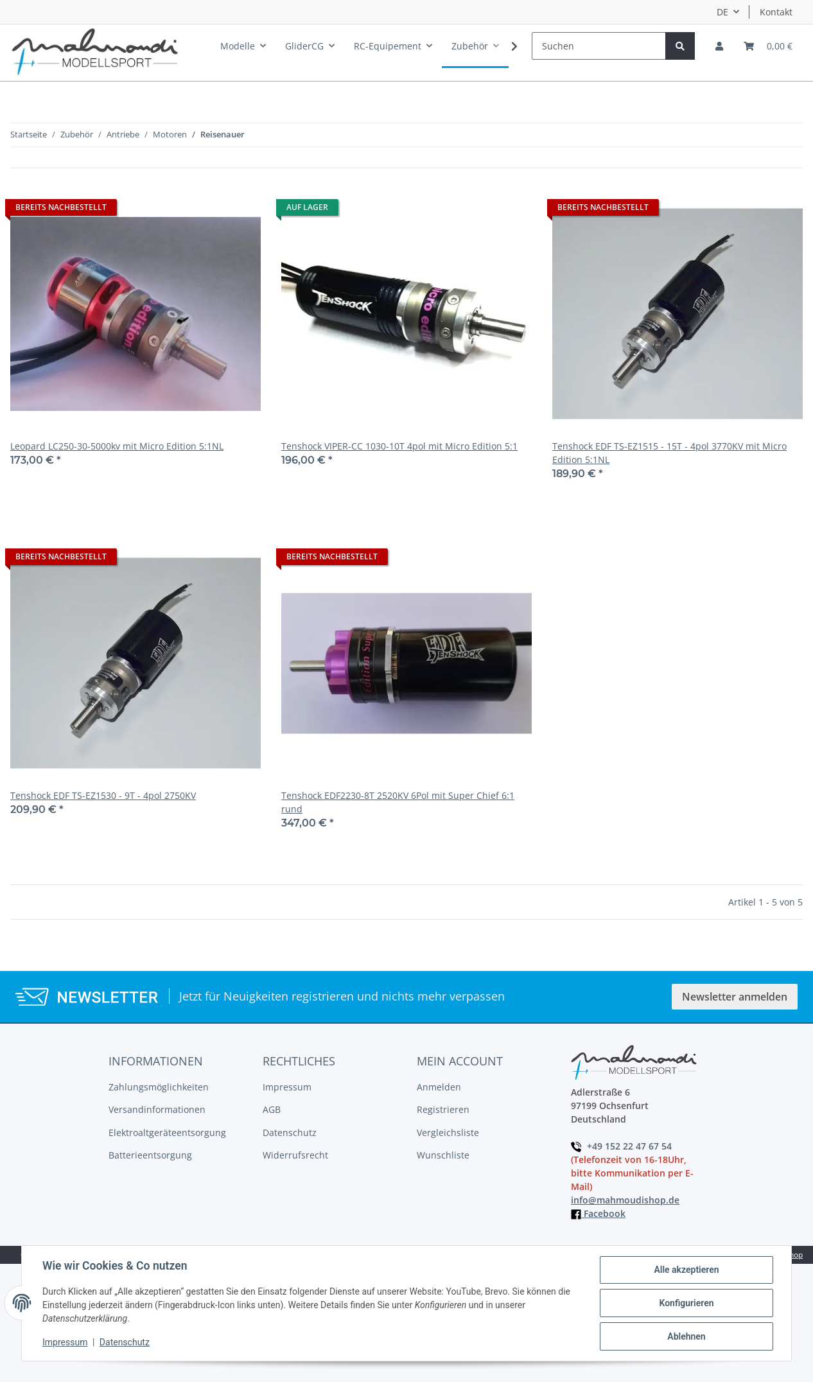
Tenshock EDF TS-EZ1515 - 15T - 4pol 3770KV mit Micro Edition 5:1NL (669, 453)
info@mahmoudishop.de (625, 1200)
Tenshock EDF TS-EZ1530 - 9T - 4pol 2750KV (103, 795)
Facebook (598, 1213)
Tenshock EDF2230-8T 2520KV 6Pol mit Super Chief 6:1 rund (397, 802)
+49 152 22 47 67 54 (621, 1146)
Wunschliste (443, 1155)
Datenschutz (290, 1132)
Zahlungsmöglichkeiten (159, 1087)
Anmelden (439, 1087)
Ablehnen (686, 1336)
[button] (719, 46)
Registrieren (443, 1109)
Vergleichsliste (448, 1132)
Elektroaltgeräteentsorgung (167, 1132)
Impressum (287, 1087)
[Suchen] (599, 46)
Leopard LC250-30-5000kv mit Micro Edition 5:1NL (116, 446)
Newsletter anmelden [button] (734, 997)
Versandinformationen (157, 1109)
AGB (272, 1109)
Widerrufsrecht (295, 1155)
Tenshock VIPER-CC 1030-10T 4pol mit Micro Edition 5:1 (399, 446)
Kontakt (776, 12)
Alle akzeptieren (686, 1269)
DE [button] (722, 12)
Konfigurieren (686, 1303)
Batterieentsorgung (150, 1155)
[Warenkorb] (768, 46)
